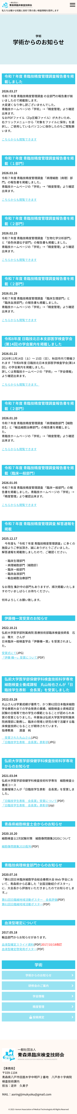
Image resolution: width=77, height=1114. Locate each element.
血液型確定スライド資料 (18, 944)
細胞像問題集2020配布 (16, 846)
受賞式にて (9, 653)
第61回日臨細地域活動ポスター (22, 904)
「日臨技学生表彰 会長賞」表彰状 (25, 742)
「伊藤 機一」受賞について (19, 657)
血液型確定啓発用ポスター (19, 949)
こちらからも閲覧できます (19, 139)
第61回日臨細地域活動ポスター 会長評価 (29, 899)
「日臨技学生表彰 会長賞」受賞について (29, 801)
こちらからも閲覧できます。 (20, 384)
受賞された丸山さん (16, 737)
